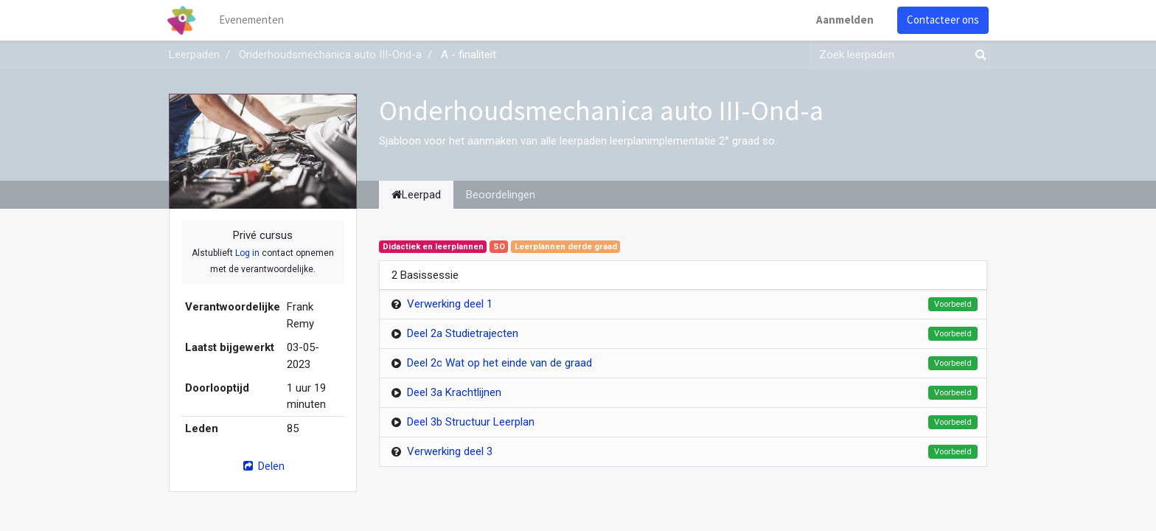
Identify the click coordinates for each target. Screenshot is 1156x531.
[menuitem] (253, 20)
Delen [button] (263, 466)
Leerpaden (194, 54)
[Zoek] (977, 55)
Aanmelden (843, 20)
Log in (247, 253)
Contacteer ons (941, 20)
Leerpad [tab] (416, 194)
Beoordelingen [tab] (500, 194)
